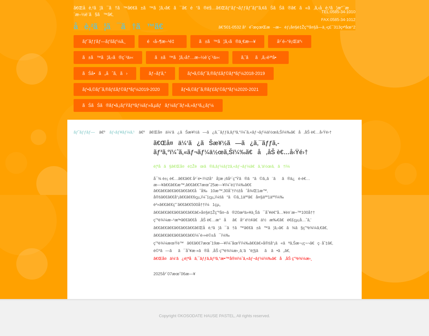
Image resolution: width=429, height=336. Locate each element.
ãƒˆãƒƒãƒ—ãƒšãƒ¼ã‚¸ (104, 41)
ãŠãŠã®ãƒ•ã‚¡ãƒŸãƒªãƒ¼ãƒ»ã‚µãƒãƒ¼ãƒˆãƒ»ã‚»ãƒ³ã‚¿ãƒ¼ (148, 105)
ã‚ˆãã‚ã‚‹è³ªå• (260, 57)
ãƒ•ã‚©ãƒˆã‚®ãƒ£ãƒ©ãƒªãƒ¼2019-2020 (121, 89)
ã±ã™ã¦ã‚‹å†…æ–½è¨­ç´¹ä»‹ (187, 57)
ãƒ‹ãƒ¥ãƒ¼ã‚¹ (121, 132)
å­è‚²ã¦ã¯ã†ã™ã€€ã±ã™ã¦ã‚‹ (118, 28)
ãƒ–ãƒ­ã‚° (157, 73)
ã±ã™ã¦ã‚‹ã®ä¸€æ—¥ (227, 41)
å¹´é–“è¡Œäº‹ (289, 41)
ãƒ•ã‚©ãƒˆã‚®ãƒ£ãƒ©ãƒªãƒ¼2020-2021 (219, 89)
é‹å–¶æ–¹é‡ (162, 41)
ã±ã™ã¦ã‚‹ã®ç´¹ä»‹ (107, 57)
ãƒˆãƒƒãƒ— (84, 132)
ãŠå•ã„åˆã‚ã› (104, 73)
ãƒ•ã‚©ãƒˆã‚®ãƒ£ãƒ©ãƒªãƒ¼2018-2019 (226, 73)
